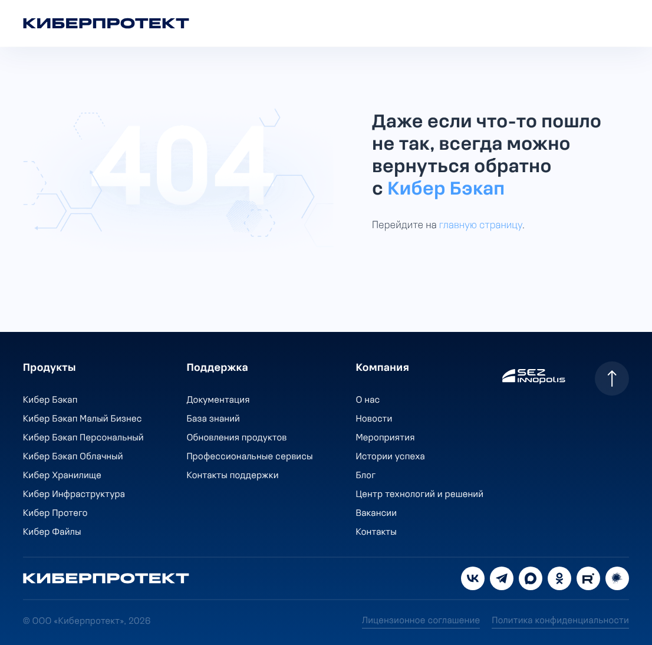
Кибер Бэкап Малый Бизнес (82, 419)
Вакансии (376, 513)
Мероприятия (385, 438)
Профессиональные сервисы (250, 457)
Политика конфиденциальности (560, 621)
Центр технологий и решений (420, 494)
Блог (366, 476)
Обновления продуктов (237, 438)
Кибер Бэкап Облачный (73, 457)
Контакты (376, 532)
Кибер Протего (55, 513)
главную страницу (480, 225)
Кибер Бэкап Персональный (83, 438)
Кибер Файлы (52, 532)
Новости (374, 419)
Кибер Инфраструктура (74, 494)
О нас (368, 400)
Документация (218, 400)
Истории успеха (390, 457)
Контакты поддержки (233, 476)
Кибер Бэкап (446, 189)
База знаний (213, 419)
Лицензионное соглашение (421, 621)
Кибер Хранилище (62, 476)
